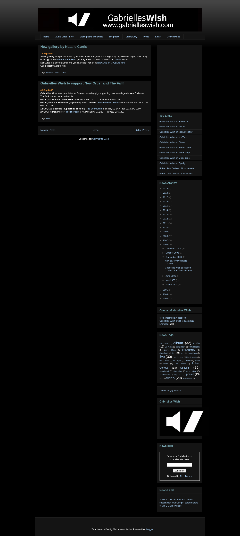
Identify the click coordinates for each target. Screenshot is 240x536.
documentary (188, 350)
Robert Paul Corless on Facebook (176, 173)
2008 (166, 236)
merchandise (178, 357)
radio (165, 363)
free (182, 353)
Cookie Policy (173, 37)
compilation (194, 346)
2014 (166, 210)
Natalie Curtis (53, 72)
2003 (166, 298)
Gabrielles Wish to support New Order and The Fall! (82, 83)
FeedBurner (186, 476)
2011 (166, 223)
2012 (166, 218)
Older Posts (141, 130)
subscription (191, 371)
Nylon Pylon (164, 360)
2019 (166, 188)
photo (63, 72)
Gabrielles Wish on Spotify (172, 163)
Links (158, 37)
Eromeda (164, 324)
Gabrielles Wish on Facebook (174, 121)
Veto (161, 379)
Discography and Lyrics (91, 37)
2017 (166, 197)
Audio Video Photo (64, 37)
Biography (114, 37)
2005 (166, 290)
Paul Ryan (177, 360)
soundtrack (164, 371)
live (48, 118)
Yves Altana (187, 379)
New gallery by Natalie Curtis (63, 47)
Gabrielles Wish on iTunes (172, 142)
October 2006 (172, 252)
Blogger (149, 529)
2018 (166, 193)
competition (180, 347)
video (170, 378)
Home (46, 37)
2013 (166, 214)
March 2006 (171, 284)
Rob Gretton (180, 364)
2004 (166, 294)
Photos (118, 59)
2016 (166, 201)
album (178, 343)
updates (189, 374)
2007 (166, 240)
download (164, 353)
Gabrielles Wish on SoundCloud (175, 147)
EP (174, 352)
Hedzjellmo (192, 353)
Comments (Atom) (101, 139)
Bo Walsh (169, 347)
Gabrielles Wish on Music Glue (175, 158)
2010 (166, 227)
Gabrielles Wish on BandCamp (175, 152)
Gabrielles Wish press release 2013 (177, 321)
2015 (166, 205)
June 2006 (170, 276)
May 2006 (170, 280)
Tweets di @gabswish (170, 390)
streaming (177, 371)
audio (196, 343)
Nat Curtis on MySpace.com (111, 62)
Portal (197, 360)
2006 (166, 244)
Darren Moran (170, 350)
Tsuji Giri (177, 374)
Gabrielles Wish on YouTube (173, 137)
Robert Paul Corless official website (177, 168)
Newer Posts (47, 130)
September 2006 (174, 257)
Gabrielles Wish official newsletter (176, 132)
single (184, 367)
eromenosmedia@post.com (173, 318)
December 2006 (173, 248)
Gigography (131, 37)
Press (146, 37)
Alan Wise (164, 343)
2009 (166, 231)
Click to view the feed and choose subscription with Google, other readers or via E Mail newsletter (179, 502)
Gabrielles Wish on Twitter (172, 126)
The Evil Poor (165, 374)
